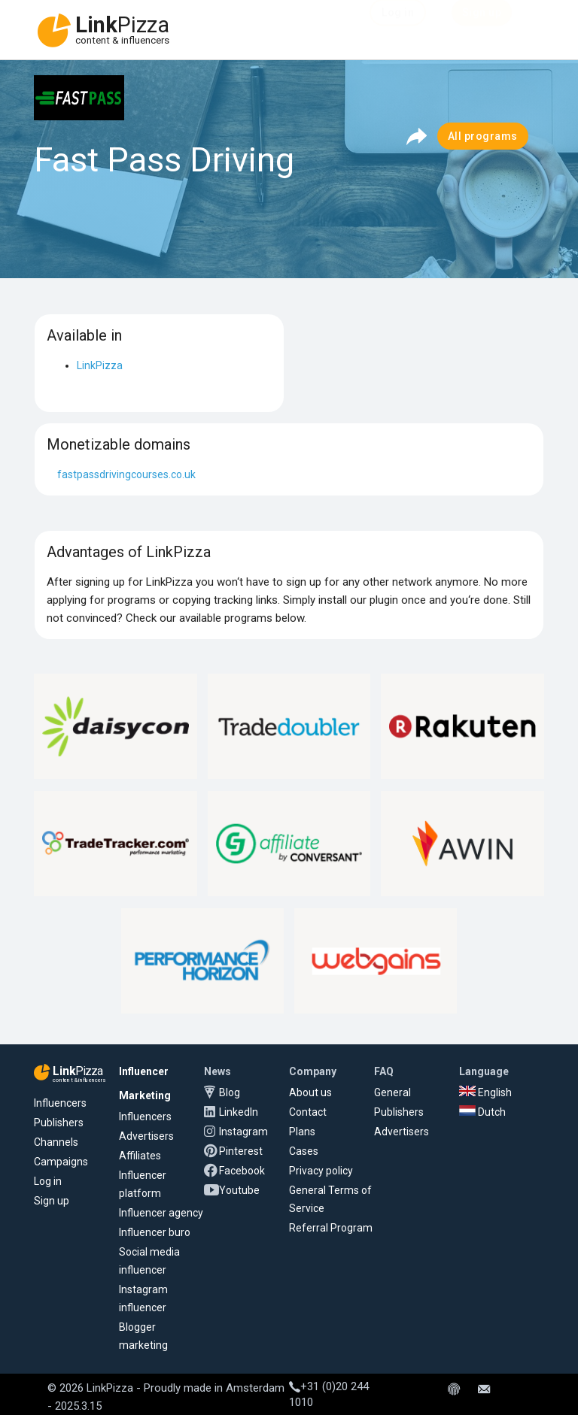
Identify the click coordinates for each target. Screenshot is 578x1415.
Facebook (242, 1171)
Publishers (59, 1123)
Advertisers (146, 1136)
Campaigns (61, 1162)
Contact (308, 1112)
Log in (48, 1181)
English (485, 1092)
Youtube (239, 1190)
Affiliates (140, 1156)
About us (310, 1092)
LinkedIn (238, 1112)
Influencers (60, 1103)
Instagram (243, 1132)
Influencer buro (154, 1232)
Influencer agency (161, 1213)
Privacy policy (321, 1171)
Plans (302, 1132)
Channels (56, 1142)
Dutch (482, 1112)
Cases (303, 1151)
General (392, 1092)
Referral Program (331, 1228)
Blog (229, 1092)
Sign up (51, 1201)
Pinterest (241, 1151)
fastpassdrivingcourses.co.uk (126, 474)
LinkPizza (100, 365)
